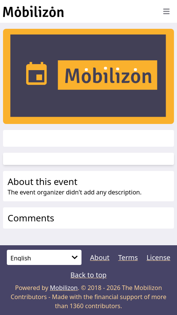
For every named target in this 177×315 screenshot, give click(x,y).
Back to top (88, 274)
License (159, 257)
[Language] (44, 257)
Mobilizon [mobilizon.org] (64, 288)
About (100, 257)
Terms (128, 257)
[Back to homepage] (78, 11)
